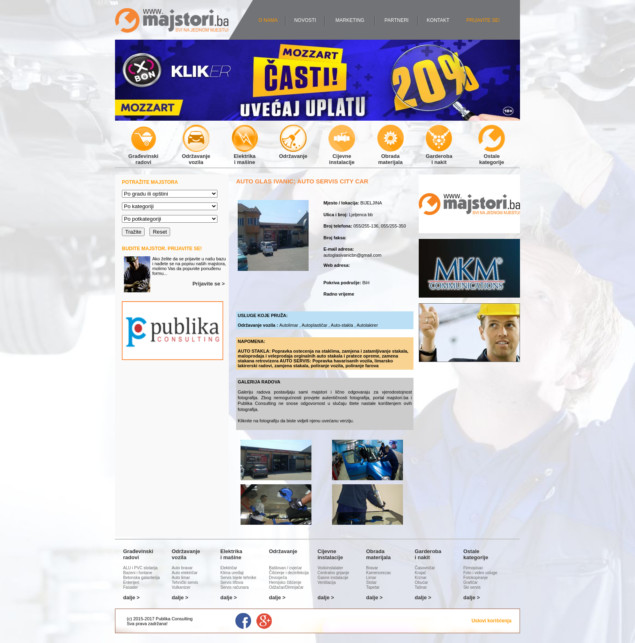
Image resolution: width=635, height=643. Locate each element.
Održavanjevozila (196, 156)
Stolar (371, 582)
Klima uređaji (232, 573)
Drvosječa (278, 577)
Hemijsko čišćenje (285, 582)
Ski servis (472, 587)
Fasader (130, 587)
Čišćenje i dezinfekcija (289, 573)
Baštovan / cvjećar (285, 568)
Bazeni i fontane (137, 573)
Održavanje (293, 153)
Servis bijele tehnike (238, 577)
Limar (371, 577)
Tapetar (372, 587)
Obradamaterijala (390, 156)
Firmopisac (473, 568)
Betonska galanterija (141, 577)
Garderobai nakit (439, 156)
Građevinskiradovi (143, 156)
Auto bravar (182, 568)
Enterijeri (131, 582)
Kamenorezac (378, 573)
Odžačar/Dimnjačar (286, 587)
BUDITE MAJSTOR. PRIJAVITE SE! (162, 248)
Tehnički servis (185, 582)
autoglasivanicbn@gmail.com (352, 255)
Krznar (420, 577)
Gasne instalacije (333, 577)
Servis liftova (231, 582)
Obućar (421, 582)
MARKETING (349, 20)
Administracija (182, 623)
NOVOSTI (305, 20)
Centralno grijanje (333, 573)
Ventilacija (327, 582)
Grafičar (470, 582)
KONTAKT (438, 20)
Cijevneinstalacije (341, 156)
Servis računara (234, 587)
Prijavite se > (208, 284)
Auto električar (185, 573)
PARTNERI (396, 20)
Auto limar (181, 577)
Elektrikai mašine (244, 156)
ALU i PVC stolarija (140, 568)
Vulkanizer (181, 587)
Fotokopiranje (475, 577)
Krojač (420, 573)
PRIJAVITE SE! (483, 20)
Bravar (372, 568)
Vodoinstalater (330, 568)
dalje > (131, 597)
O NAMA (267, 20)
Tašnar (421, 587)
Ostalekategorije (491, 156)
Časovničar (425, 568)
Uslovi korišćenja (491, 621)
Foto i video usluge (480, 573)
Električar (228, 568)
